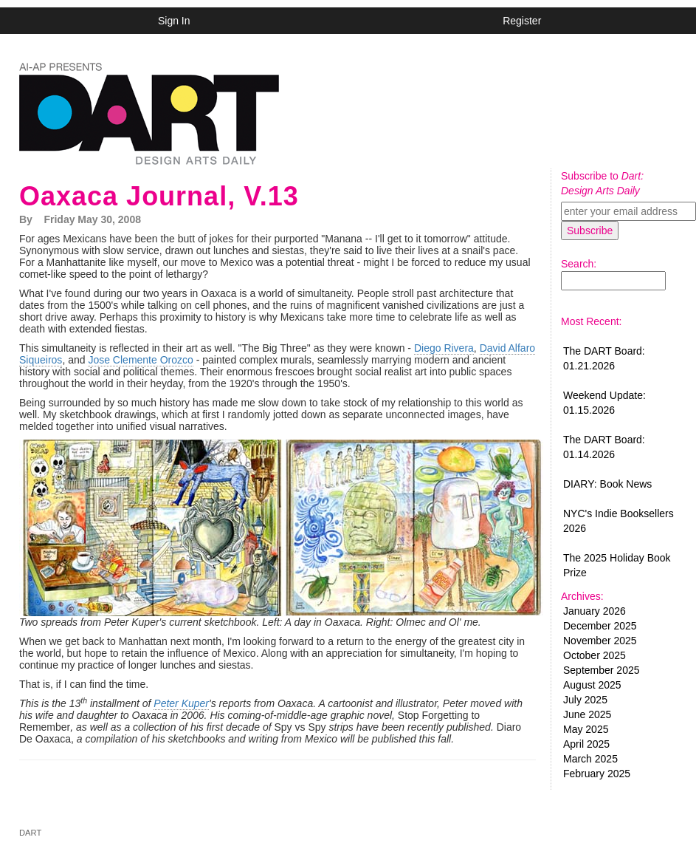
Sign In (174, 21)
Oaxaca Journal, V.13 (159, 196)
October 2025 (594, 655)
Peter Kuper (181, 703)
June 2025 (587, 714)
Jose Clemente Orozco (140, 360)
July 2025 (585, 700)
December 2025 (600, 626)
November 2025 (600, 640)
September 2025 (601, 670)
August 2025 (592, 685)
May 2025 (585, 729)
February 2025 (596, 773)
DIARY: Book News (607, 484)
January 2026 (594, 611)
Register (522, 21)
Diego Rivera (444, 348)
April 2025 (586, 744)
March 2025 (590, 759)
